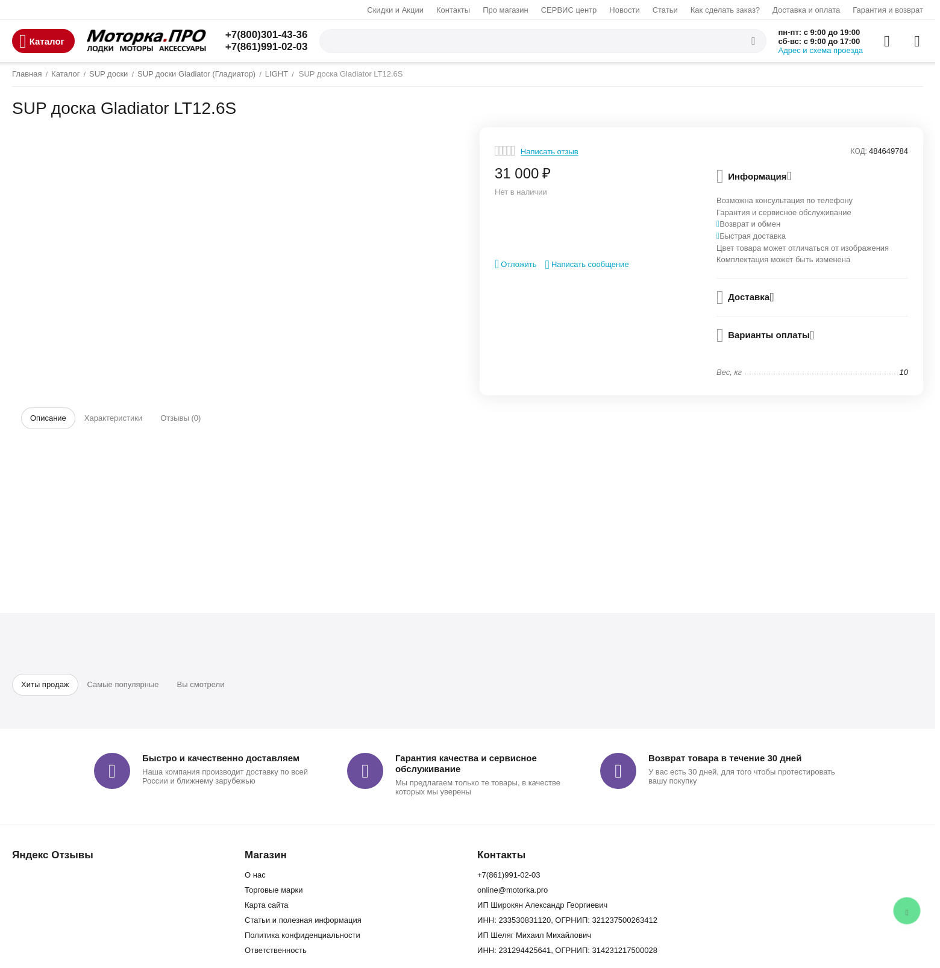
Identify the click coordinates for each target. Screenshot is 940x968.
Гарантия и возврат (888, 9)
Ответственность (276, 950)
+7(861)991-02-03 (266, 46)
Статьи (665, 9)
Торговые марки (274, 889)
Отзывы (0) (180, 418)
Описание (48, 418)
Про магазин (505, 9)
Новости (624, 9)
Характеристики (113, 418)
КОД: (859, 151)
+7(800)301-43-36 (266, 34)
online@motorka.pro (512, 889)
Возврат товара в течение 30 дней (724, 758)
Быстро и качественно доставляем (220, 758)
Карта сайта (266, 905)
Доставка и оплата (806, 9)
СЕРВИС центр (569, 9)
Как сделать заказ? (725, 9)
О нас (255, 874)
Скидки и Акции (395, 9)
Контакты (453, 9)
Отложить (516, 264)
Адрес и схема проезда (821, 50)
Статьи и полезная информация (303, 920)
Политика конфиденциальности (302, 935)
